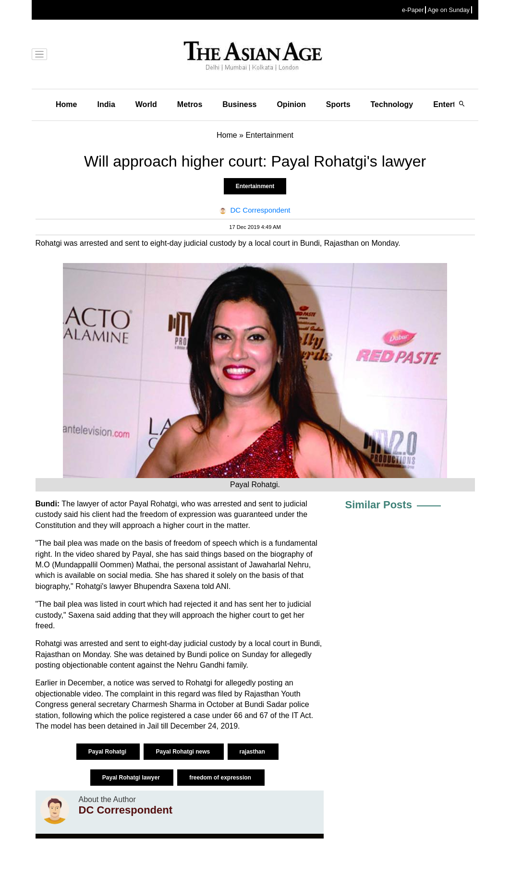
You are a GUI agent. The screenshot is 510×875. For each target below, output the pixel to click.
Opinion (291, 104)
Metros (189, 104)
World (146, 104)
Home (66, 104)
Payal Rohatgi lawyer (131, 777)
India (106, 104)
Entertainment (255, 186)
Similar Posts (378, 505)
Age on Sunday (448, 9)
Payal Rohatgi (108, 751)
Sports (338, 104)
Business (239, 104)
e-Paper (413, 9)
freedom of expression (221, 777)
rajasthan (253, 751)
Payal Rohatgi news (183, 751)
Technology (392, 104)
